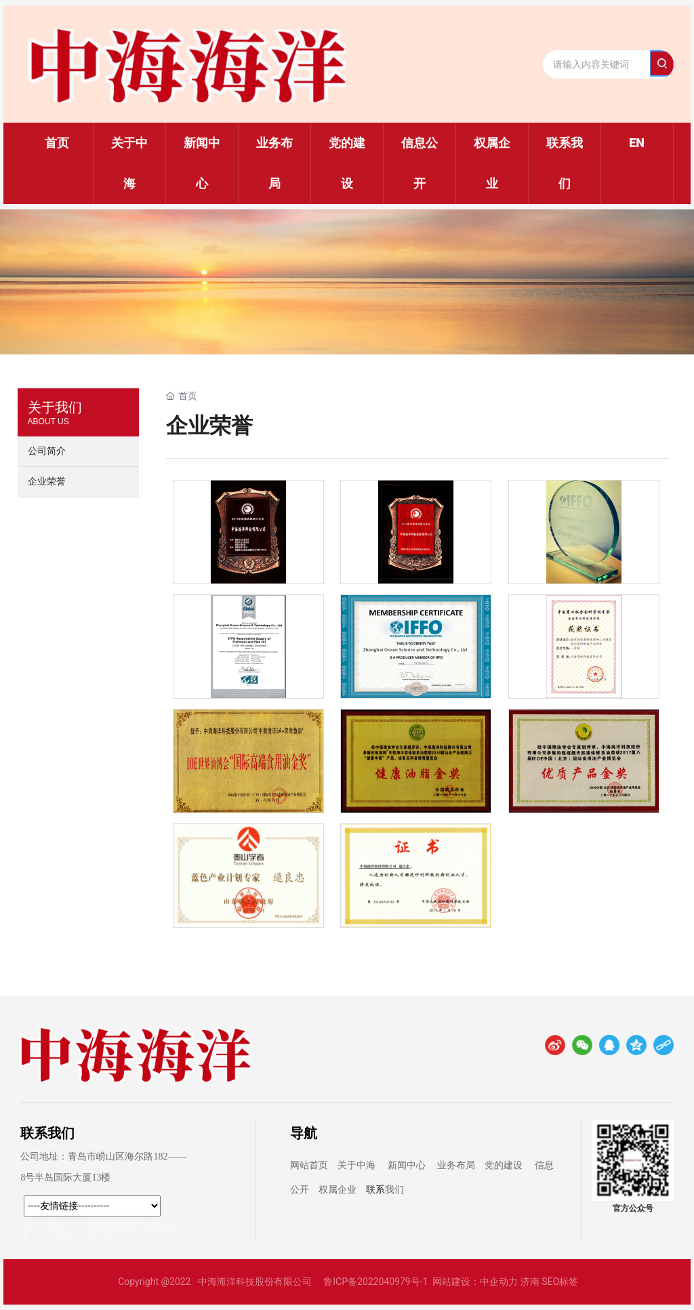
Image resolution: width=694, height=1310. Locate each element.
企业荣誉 (47, 481)
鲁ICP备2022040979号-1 (375, 1281)
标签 (568, 1281)
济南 (529, 1281)
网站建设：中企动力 (475, 1281)
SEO (550, 1281)
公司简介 (47, 451)
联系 (375, 1190)
